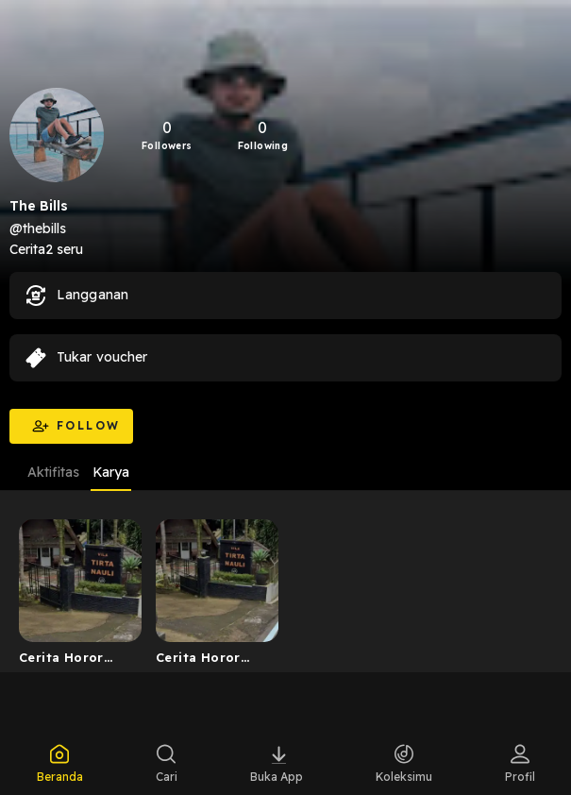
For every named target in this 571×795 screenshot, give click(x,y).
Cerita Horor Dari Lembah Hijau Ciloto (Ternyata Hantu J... (73, 661)
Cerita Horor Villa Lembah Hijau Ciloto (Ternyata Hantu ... (210, 661)
